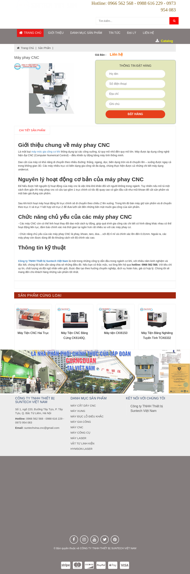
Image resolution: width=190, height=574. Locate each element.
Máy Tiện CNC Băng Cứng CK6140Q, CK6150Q (74, 337)
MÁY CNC (76, 427)
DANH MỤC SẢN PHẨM (86, 32)
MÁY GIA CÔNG (80, 421)
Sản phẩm (44, 47)
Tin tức (114, 32)
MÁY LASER (78, 438)
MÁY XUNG (77, 410)
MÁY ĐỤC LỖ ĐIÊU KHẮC (86, 416)
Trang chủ (30, 33)
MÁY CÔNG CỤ (80, 432)
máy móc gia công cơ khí (45, 151)
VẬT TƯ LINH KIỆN (82, 443)
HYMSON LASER (81, 448)
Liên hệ (148, 32)
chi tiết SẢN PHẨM (32, 130)
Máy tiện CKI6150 (115, 332)
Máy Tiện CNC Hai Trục (33, 332)
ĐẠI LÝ (131, 32)
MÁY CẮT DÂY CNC (83, 405)
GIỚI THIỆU (56, 32)
